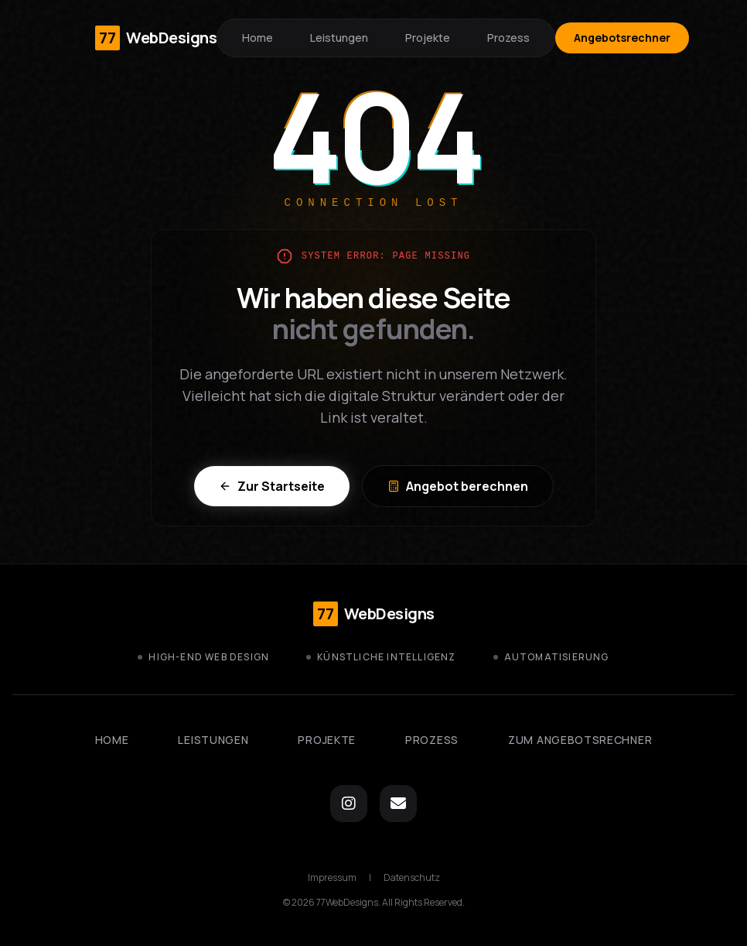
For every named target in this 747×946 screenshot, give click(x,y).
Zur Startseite (272, 486)
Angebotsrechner (622, 37)
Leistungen (339, 37)
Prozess (508, 37)
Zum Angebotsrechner (580, 739)
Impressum (332, 878)
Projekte (427, 37)
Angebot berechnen (457, 486)
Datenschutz (412, 878)
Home (257, 37)
